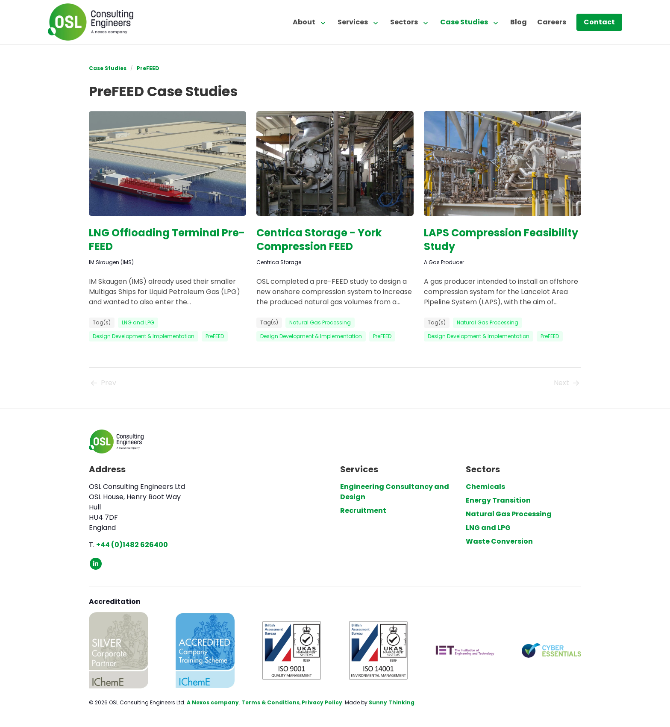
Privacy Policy (322, 702)
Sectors (404, 22)
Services (353, 22)
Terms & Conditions (270, 702)
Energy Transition (498, 500)
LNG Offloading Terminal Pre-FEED (167, 239)
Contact (599, 22)
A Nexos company (213, 702)
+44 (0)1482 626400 (132, 545)
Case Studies (464, 22)
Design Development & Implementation (143, 336)
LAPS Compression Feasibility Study (501, 239)
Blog (518, 22)
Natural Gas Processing (320, 322)
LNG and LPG (138, 322)
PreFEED (148, 68)
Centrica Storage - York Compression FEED (319, 239)
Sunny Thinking (391, 702)
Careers (551, 22)
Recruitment (363, 510)
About (304, 22)
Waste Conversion (499, 541)
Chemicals (485, 487)
